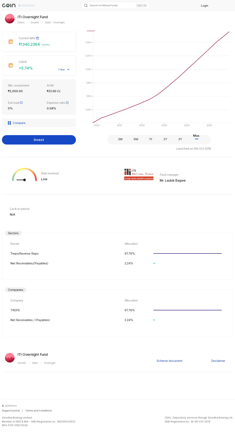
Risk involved (50, 173)
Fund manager (169, 175)
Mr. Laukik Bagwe (173, 180)
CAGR (23, 62)
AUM (50, 85)
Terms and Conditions (38, 410)
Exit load (15, 103)
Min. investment (18, 85)
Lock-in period (19, 209)
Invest (39, 140)
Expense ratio (58, 103)
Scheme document (169, 361)
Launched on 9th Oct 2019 (193, 148)
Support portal (11, 410)
